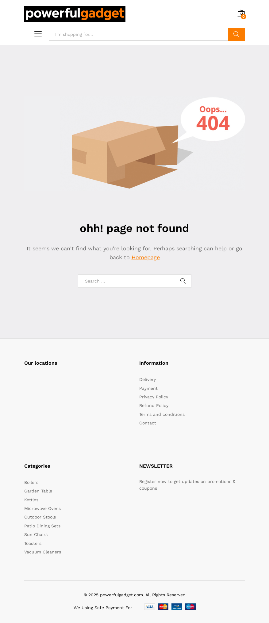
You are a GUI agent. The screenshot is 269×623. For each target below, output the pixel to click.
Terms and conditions (162, 414)
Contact (147, 422)
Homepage (146, 257)
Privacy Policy (153, 396)
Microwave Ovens (42, 508)
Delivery (147, 379)
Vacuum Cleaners (42, 551)
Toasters (32, 543)
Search (236, 34)
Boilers (31, 482)
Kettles (31, 499)
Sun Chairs (36, 534)
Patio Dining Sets (42, 525)
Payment (148, 388)
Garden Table (38, 490)
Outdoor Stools (40, 517)
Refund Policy (153, 405)
